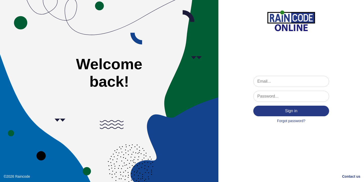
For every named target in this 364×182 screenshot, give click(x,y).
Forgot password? (291, 121)
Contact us (351, 176)
